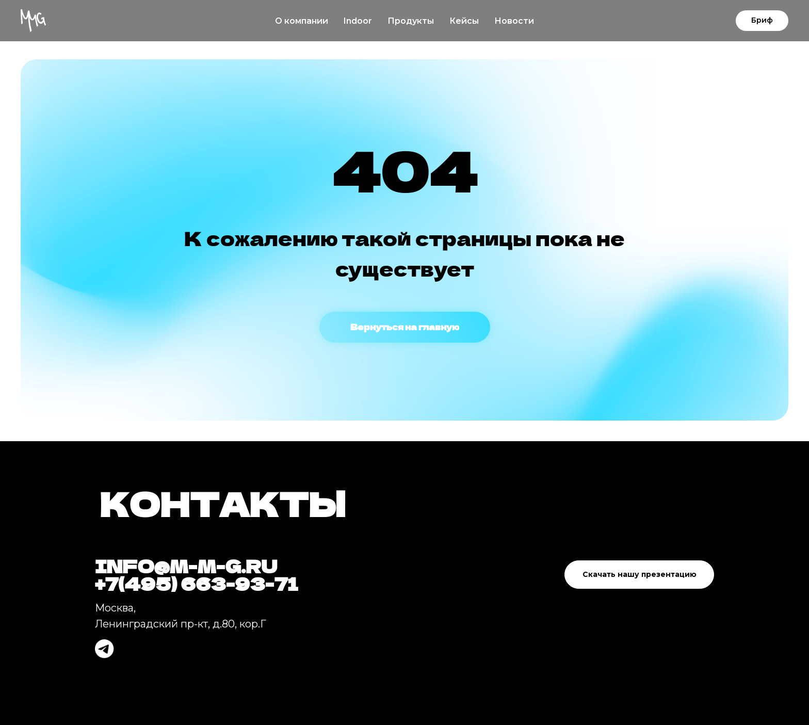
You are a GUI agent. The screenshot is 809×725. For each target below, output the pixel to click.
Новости (514, 21)
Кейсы (464, 21)
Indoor (358, 21)
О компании (301, 21)
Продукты (410, 21)
